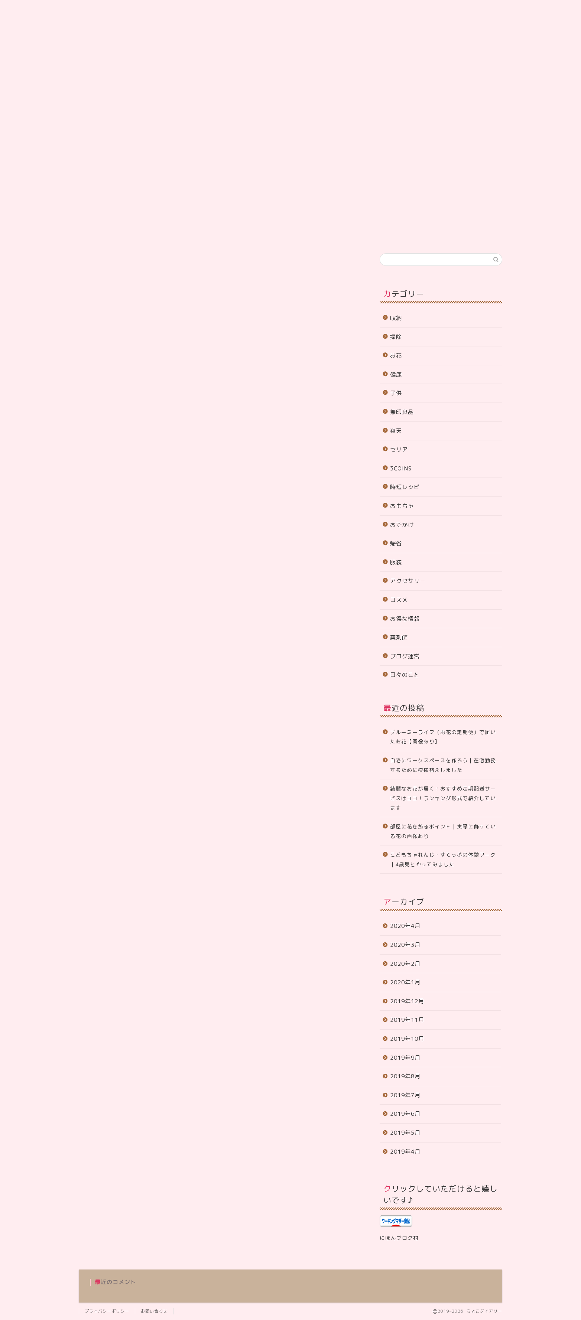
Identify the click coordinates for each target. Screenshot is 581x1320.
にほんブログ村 (399, 1237)
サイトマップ (150, 233)
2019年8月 (405, 1076)
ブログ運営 (405, 656)
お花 (396, 355)
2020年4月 (405, 926)
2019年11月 (407, 1020)
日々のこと (405, 675)
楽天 (396, 431)
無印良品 (402, 412)
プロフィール (102, 233)
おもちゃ (402, 506)
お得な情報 (405, 619)
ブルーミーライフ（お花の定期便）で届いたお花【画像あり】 (443, 737)
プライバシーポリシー (207, 233)
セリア (399, 449)
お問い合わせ (264, 233)
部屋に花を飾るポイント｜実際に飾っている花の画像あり (443, 831)
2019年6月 (405, 1114)
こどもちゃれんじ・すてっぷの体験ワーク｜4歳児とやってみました (443, 859)
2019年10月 (407, 1039)
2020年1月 (405, 982)
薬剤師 (399, 637)
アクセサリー (408, 581)
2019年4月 (405, 1152)
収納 (396, 318)
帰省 (396, 543)
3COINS (401, 468)
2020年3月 (405, 945)
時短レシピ (405, 487)
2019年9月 (405, 1058)
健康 (396, 374)
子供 (396, 393)
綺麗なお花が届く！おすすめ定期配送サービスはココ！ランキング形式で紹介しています (443, 798)
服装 (396, 562)
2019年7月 (405, 1095)
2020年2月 (405, 964)
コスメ (399, 600)
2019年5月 (405, 1133)
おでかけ (402, 525)
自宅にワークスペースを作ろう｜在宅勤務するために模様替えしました (443, 765)
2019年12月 (407, 1001)
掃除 (396, 337)
